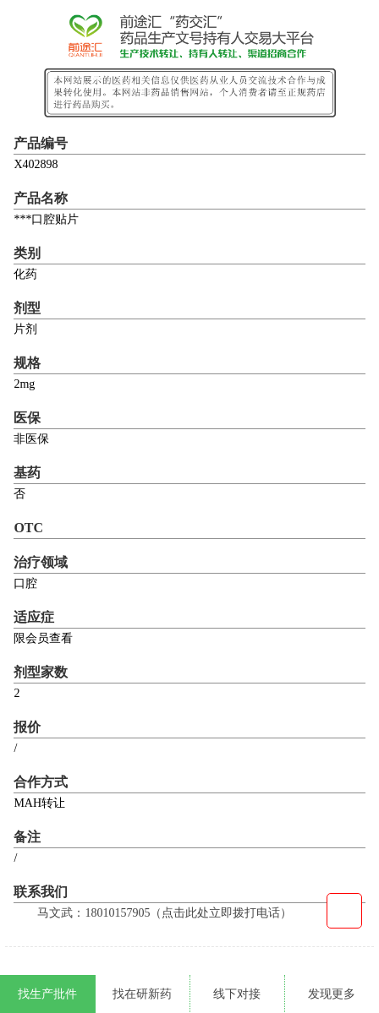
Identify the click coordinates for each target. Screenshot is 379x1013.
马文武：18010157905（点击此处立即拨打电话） (164, 913)
